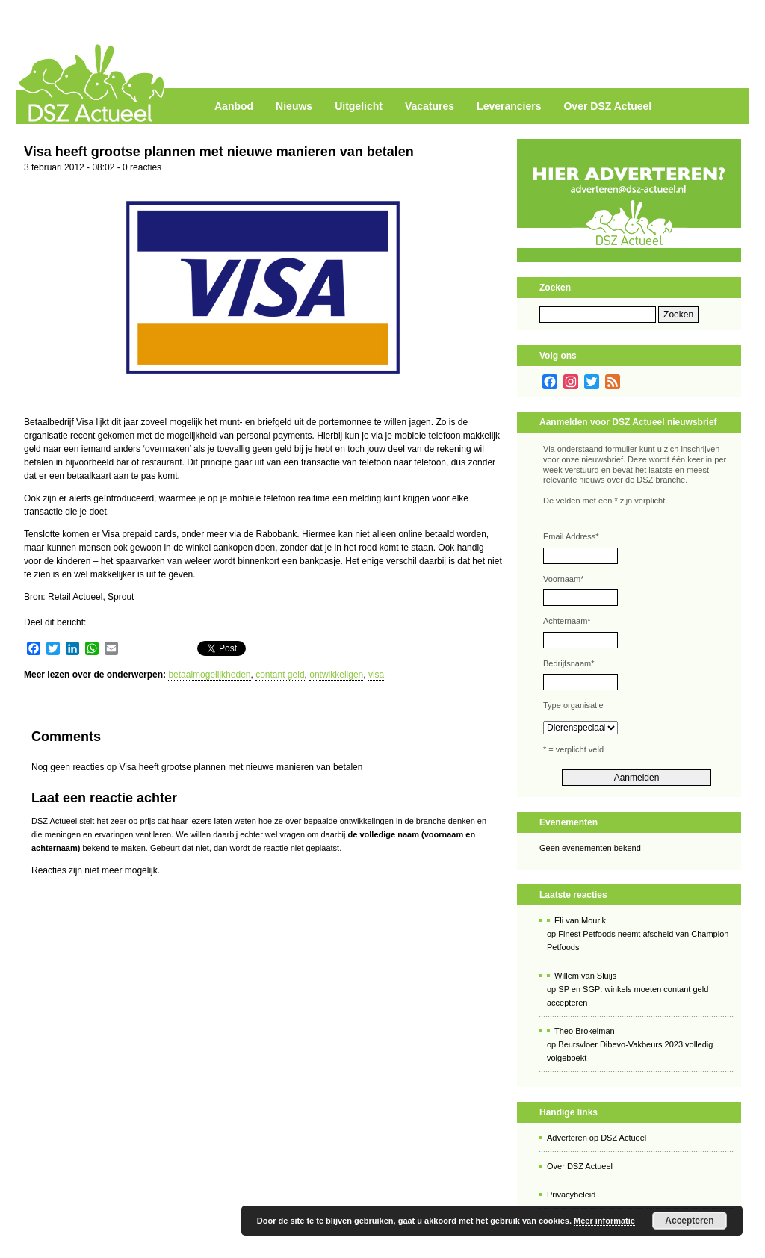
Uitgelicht (358, 106)
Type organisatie (573, 705)
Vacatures (429, 106)
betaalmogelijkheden (209, 674)
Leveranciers (509, 106)
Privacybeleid (571, 1194)
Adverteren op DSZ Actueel (596, 1137)
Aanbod (233, 106)
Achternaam (567, 620)
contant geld (279, 674)
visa (376, 674)
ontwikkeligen (336, 674)
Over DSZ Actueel (607, 106)
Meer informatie (604, 1220)
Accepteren (689, 1220)
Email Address (571, 536)
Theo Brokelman (584, 1030)
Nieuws (294, 106)
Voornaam (563, 578)
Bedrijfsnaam (568, 663)
